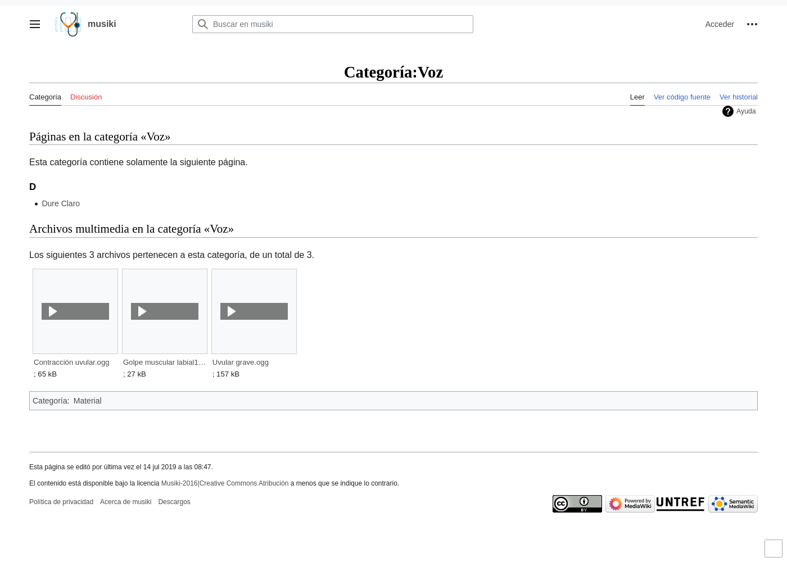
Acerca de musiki (125, 502)
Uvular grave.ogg (240, 362)
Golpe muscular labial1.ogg (164, 362)
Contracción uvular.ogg (72, 362)
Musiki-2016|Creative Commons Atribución (225, 483)
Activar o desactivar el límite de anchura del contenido (775, 553)
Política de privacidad (61, 502)
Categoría (50, 400)
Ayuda (746, 111)
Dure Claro (61, 203)
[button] (35, 24)
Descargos (174, 502)
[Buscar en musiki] (332, 24)
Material (88, 400)
